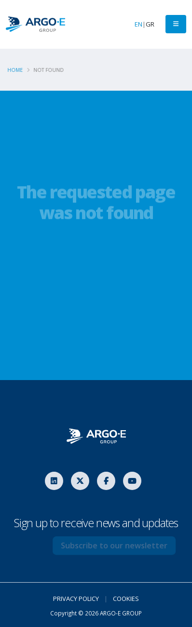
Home (17, 70)
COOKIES (126, 598)
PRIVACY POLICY (76, 598)
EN (138, 24)
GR (150, 24)
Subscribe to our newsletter (119, 545)
